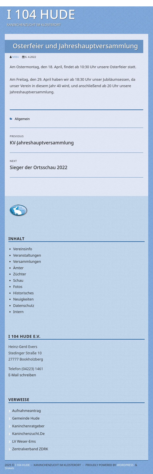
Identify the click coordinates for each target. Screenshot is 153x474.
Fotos (17, 286)
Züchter (19, 274)
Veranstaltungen (27, 255)
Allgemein (22, 119)
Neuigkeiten (23, 299)
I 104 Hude (41, 14)
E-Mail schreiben (22, 374)
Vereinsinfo (22, 248)
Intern (18, 311)
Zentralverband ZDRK (30, 448)
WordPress (125, 465)
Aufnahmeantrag (26, 410)
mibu (15, 57)
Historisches (23, 293)
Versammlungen (27, 261)
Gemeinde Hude (26, 418)
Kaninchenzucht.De (28, 433)
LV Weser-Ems (24, 441)
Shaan (9, 468)
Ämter (18, 267)
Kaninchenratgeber (28, 426)
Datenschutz (23, 305)
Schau (18, 280)
